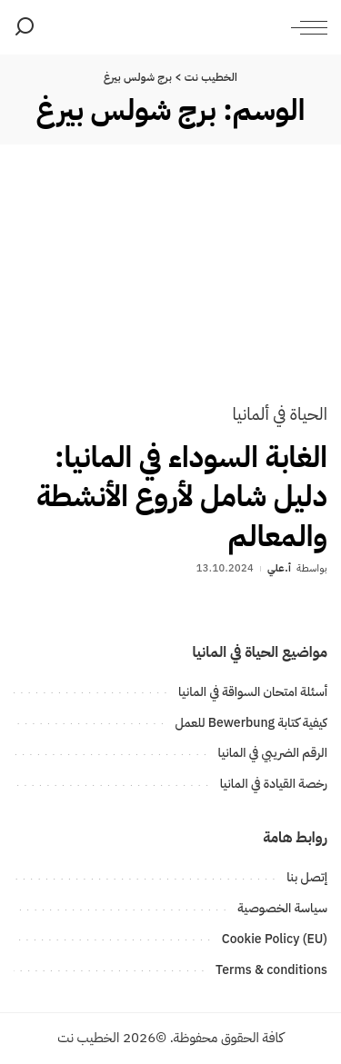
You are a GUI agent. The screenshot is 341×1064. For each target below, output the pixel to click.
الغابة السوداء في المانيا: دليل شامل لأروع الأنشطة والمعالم (181, 496)
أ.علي (279, 568)
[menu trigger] (304, 27)
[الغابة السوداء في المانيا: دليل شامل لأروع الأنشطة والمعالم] (170, 286)
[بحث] (24, 27)
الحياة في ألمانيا (279, 414)
